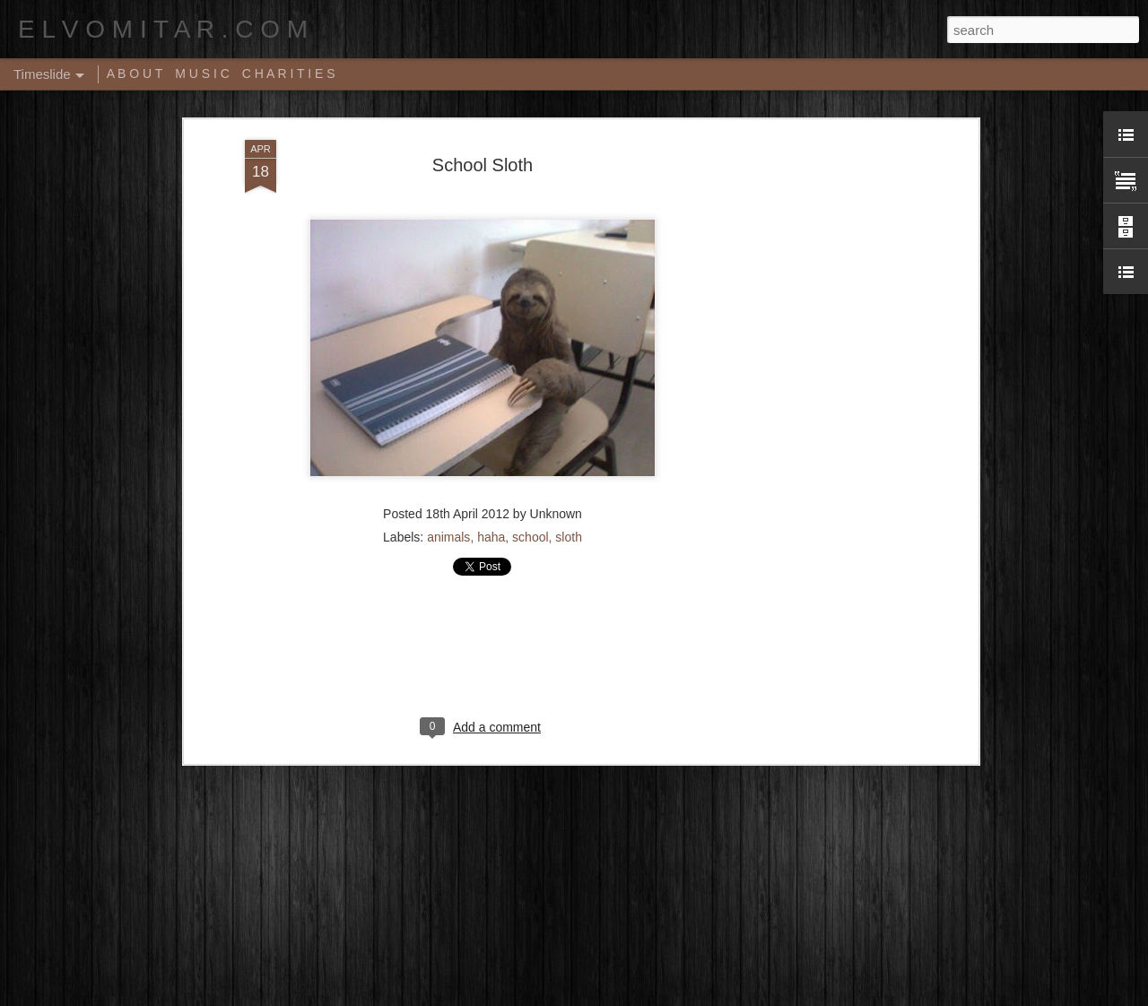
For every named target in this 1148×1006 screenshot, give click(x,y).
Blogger (630, 996)
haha (491, 485)
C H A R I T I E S (288, 73)
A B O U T (135, 73)
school (530, 485)
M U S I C (202, 73)
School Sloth (482, 113)
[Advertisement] (819, 370)
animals (448, 485)
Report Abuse (683, 996)
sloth (568, 485)
